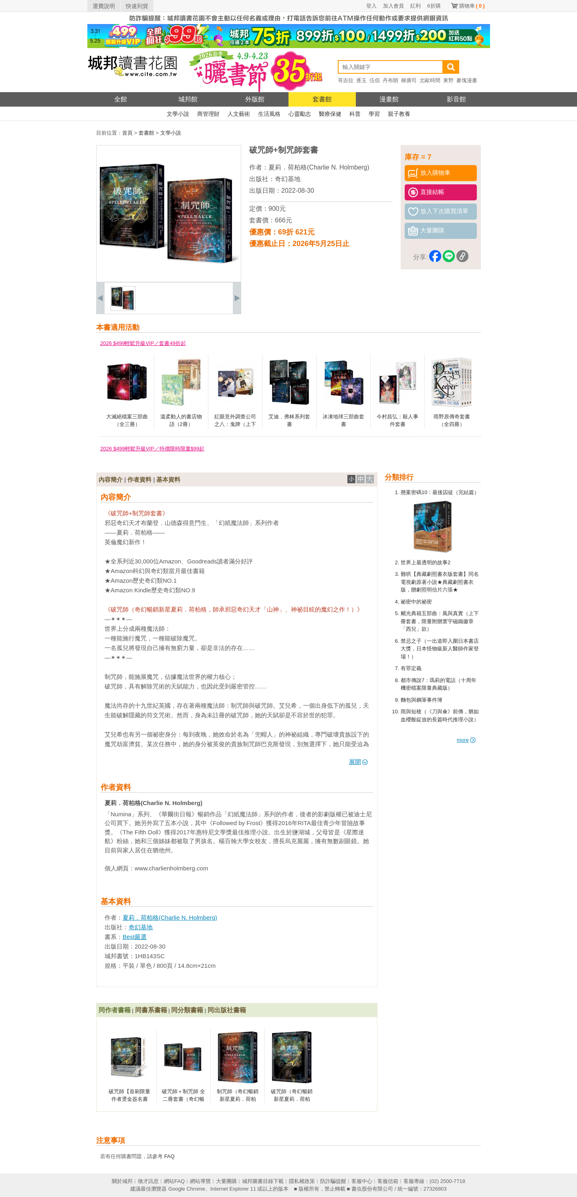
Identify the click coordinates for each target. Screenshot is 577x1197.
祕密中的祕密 (416, 602)
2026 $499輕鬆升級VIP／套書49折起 (143, 343)
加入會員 (393, 6)
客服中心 (361, 1181)
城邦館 (188, 99)
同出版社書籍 (227, 1010)
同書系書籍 (151, 1010)
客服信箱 (387, 1181)
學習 (374, 114)
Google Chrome (186, 1189)
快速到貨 (137, 6)
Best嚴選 (135, 936)
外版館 (254, 99)
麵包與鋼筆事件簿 (421, 700)
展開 (358, 761)
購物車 (472, 6)
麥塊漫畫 (466, 80)
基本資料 (168, 479)
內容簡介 (111, 479)
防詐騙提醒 (333, 1181)
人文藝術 (239, 114)
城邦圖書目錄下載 (263, 1181)
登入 (371, 6)
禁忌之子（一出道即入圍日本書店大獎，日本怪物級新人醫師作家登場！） (440, 649)
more (466, 740)
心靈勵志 (299, 114)
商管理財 (208, 114)
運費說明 (104, 6)
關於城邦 (122, 1181)
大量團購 (226, 1181)
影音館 (456, 99)
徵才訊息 (148, 1181)
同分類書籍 (187, 1010)
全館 (120, 99)
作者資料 (139, 479)
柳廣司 (409, 80)
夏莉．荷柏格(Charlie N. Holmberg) (318, 167)
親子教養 (399, 114)
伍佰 (374, 80)
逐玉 (361, 80)
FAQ (169, 1156)
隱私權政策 (302, 1181)
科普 (355, 114)
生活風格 (269, 114)
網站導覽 (200, 1181)
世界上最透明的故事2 (425, 562)
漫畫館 (389, 99)
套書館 (322, 99)
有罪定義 (411, 668)
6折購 (433, 6)
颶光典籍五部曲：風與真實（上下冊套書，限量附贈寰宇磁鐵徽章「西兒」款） (440, 621)
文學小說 (178, 114)
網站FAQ (174, 1181)
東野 (448, 80)
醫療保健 (330, 114)
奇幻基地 (288, 179)
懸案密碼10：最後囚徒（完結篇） (440, 492)
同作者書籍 (115, 1010)
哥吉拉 (345, 80)
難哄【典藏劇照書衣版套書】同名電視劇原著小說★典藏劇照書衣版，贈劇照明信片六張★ (440, 582)
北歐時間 (430, 80)
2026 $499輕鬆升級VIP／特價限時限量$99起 (152, 449)
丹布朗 (390, 80)
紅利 (415, 6)
